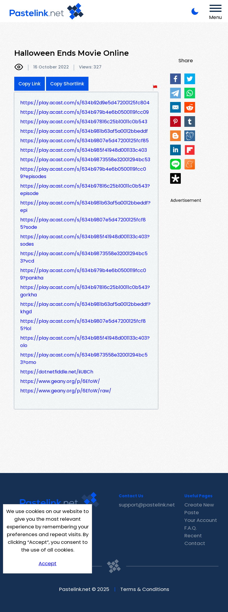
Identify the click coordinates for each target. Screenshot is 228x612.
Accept (47, 563)
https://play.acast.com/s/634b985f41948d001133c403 (83, 150)
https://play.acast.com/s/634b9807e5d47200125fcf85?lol (83, 325)
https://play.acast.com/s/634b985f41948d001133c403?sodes (85, 240)
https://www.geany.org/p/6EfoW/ (60, 381)
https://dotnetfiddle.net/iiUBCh (56, 371)
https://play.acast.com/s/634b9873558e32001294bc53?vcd (84, 257)
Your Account (200, 520)
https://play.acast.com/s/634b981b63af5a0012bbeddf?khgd (85, 308)
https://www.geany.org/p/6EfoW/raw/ (65, 390)
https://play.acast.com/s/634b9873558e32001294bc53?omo (84, 358)
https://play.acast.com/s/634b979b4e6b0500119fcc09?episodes (83, 173)
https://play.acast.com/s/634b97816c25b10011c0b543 (83, 121)
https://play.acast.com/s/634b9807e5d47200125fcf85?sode (83, 223)
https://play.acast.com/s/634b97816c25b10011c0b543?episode (85, 190)
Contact (194, 543)
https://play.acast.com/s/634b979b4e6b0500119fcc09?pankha (83, 274)
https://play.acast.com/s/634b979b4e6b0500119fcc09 (84, 112)
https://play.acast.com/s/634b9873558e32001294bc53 (85, 159)
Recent (193, 535)
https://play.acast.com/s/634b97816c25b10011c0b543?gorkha (85, 291)
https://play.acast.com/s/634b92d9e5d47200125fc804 (85, 102)
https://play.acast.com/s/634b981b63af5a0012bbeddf (84, 131)
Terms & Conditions (144, 589)
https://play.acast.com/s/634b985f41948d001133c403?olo (85, 342)
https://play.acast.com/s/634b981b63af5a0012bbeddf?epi (85, 206)
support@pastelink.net (147, 504)
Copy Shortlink (67, 84)
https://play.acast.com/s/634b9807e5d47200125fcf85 (84, 140)
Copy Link (29, 84)
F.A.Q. (190, 527)
